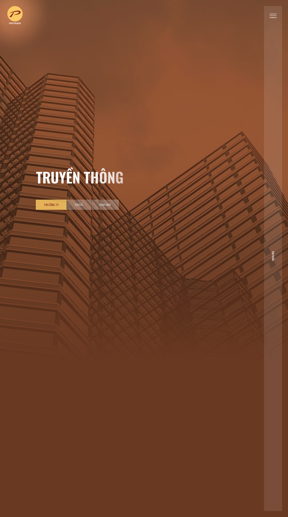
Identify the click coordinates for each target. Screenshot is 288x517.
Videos (79, 215)
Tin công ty (51, 215)
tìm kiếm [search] (271, 255)
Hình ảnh (105, 215)
